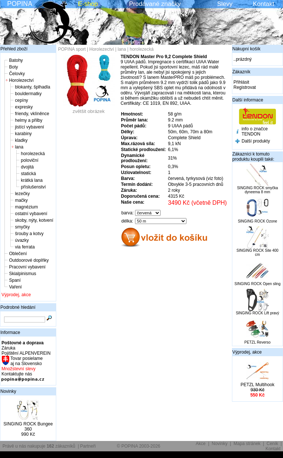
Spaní (14, 280)
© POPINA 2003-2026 (139, 446)
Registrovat (244, 87)
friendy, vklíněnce (32, 113)
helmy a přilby (28, 120)
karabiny (23, 133)
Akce (201, 443)
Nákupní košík (246, 48)
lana (19, 147)
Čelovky (17, 73)
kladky (21, 140)
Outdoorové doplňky (28, 260)
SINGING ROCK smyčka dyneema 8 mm (257, 190)
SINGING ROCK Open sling (257, 284)
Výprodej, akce (16, 294)
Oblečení (18, 253)
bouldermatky (28, 93)
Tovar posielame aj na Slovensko (26, 361)
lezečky (22, 193)
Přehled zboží (13, 48)
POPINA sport (72, 49)
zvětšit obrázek (89, 109)
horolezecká (33, 153)
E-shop (88, 3)
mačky (21, 200)
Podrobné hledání (18, 307)
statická (28, 173)
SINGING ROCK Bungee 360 (28, 426)
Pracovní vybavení (27, 267)
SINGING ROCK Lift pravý (257, 313)
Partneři (88, 446)
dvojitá (27, 167)
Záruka (8, 348)
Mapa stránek (246, 443)
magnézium (26, 207)
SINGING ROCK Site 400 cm (257, 252)
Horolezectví (21, 80)
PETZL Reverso (258, 342)
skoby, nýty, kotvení (34, 220)
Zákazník (241, 71)
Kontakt (263, 3)
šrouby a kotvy (29, 233)
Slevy (225, 3)
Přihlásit (241, 82)
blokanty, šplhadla (32, 87)
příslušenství (33, 187)
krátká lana (32, 180)
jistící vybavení (29, 127)
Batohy (16, 60)
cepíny (21, 100)
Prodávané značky (155, 3)
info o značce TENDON (255, 131)
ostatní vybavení (31, 213)
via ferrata (24, 247)
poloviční (29, 160)
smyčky (22, 227)
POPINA (19, 3)
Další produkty (256, 141)
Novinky (8, 391)
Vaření (15, 287)
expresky (24, 107)
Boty (13, 67)
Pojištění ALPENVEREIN (26, 353)
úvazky (21, 240)
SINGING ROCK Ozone (257, 221)
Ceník (272, 443)
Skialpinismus (22, 273)
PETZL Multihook (257, 384)
